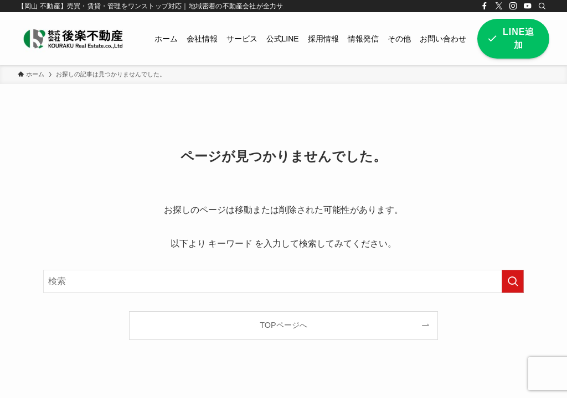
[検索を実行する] (513, 281)
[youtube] (527, 6)
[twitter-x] (499, 6)
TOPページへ (283, 325)
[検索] (542, 6)
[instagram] (513, 6)
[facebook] (484, 6)
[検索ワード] (283, 281)
